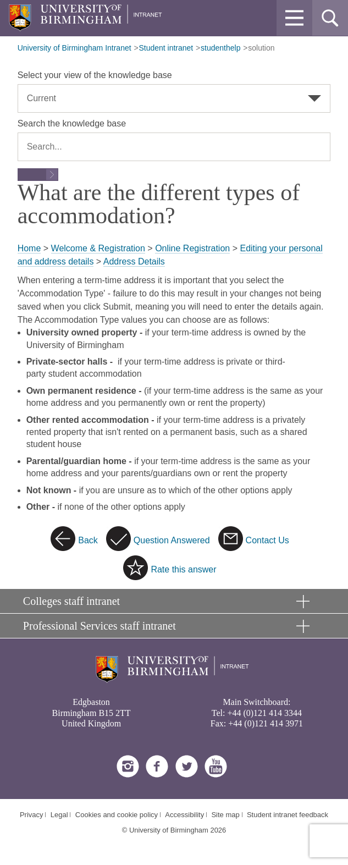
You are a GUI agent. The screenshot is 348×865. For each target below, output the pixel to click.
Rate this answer (183, 569)
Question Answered (172, 540)
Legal (59, 815)
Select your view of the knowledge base (95, 75)
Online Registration (192, 248)
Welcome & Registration (98, 248)
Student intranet (166, 47)
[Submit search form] (38, 174)
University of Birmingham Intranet (74, 47)
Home (29, 248)
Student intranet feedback (287, 815)
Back (88, 540)
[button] (294, 18)
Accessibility (184, 815)
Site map (225, 815)
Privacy (31, 815)
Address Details (134, 261)
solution (261, 47)
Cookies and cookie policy (116, 815)
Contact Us (267, 540)
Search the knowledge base (72, 123)
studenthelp (220, 47)
